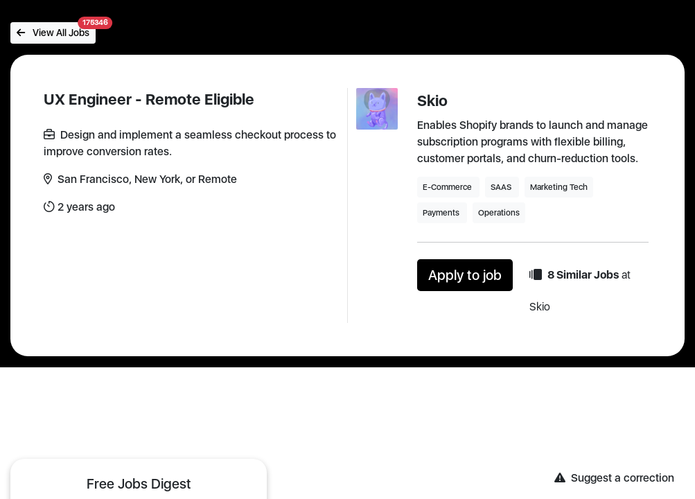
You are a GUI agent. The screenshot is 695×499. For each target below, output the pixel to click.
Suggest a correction (614, 477)
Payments (442, 213)
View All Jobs (56, 30)
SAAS (502, 187)
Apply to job (465, 275)
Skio (432, 100)
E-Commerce (448, 187)
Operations (499, 213)
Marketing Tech (559, 187)
